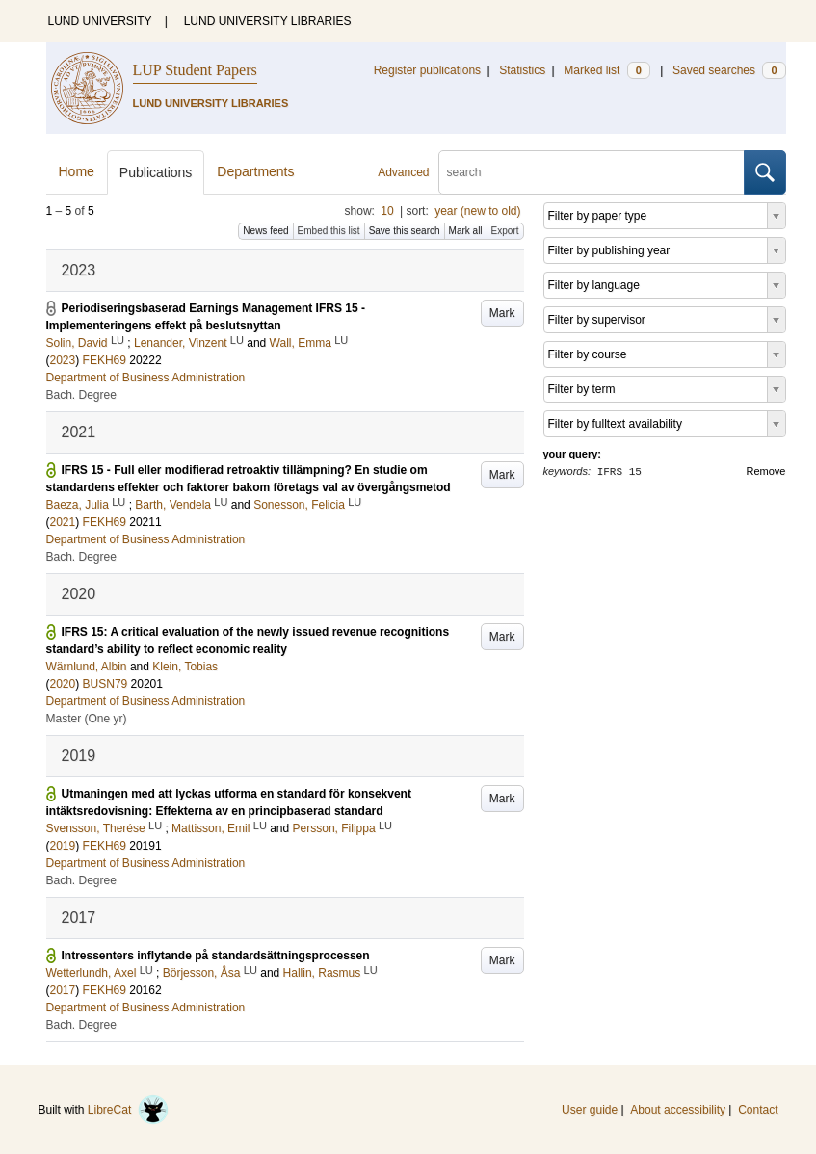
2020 (63, 684)
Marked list (606, 70)
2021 (63, 522)
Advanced (403, 172)
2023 (63, 360)
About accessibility (677, 1109)
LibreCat (128, 1109)
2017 (63, 990)
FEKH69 (104, 360)
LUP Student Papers (195, 70)
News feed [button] (265, 230)
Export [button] (505, 230)
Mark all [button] (466, 230)
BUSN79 (105, 684)
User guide (590, 1109)
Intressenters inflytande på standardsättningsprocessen (216, 955)
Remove (766, 471)
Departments (255, 171)
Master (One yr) (86, 718)
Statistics (522, 70)
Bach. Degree (81, 395)
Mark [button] (502, 313)
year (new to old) (477, 211)
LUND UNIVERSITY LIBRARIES (268, 21)
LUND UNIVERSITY (100, 21)
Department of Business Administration (146, 377)
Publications (156, 172)
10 (387, 211)
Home (76, 171)
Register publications (427, 70)
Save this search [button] (404, 230)
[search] (591, 172)
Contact (757, 1109)
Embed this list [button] (329, 230)
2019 (63, 845)
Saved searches (729, 70)
